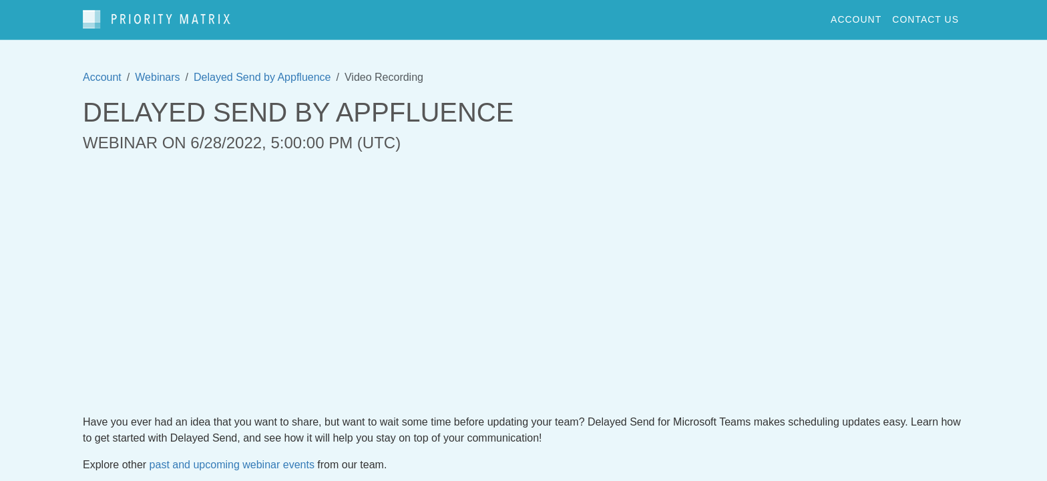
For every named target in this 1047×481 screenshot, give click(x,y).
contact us (925, 19)
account (856, 19)
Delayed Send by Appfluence (262, 77)
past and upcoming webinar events (232, 464)
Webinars (157, 77)
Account (102, 77)
